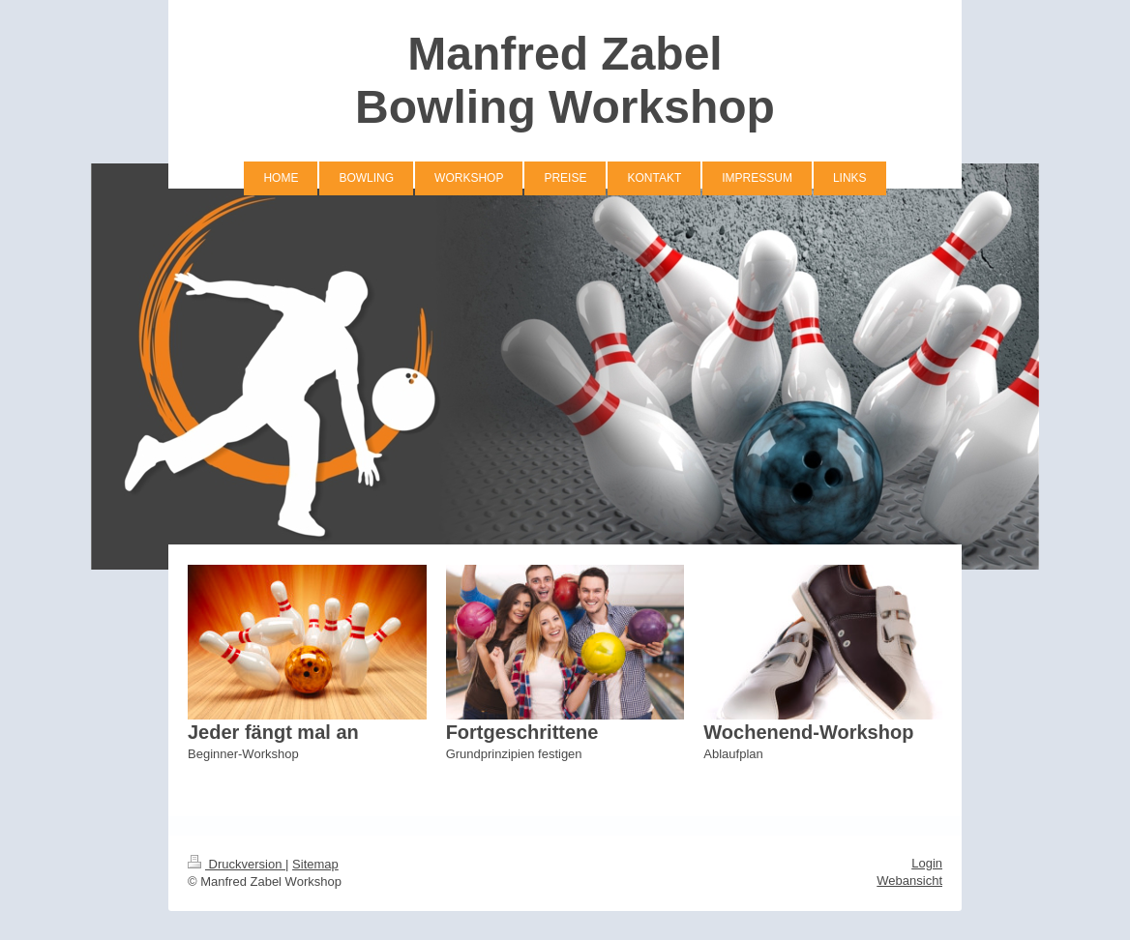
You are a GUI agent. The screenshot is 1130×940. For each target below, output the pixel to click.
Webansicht (909, 880)
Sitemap (315, 864)
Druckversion (236, 864)
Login (926, 863)
